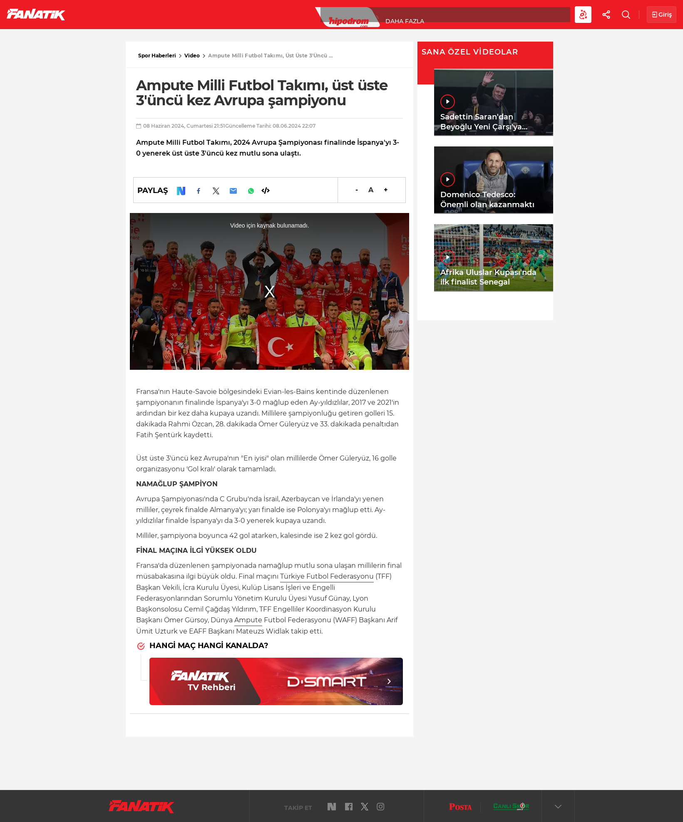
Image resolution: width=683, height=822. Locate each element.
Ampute (248, 620)
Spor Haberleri (157, 55)
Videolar (514, 14)
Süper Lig (140, 14)
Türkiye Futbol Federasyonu (327, 576)
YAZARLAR (290, 14)
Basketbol (190, 14)
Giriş (661, 15)
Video (192, 55)
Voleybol (242, 14)
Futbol (95, 14)
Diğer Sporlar (457, 14)
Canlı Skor (341, 14)
